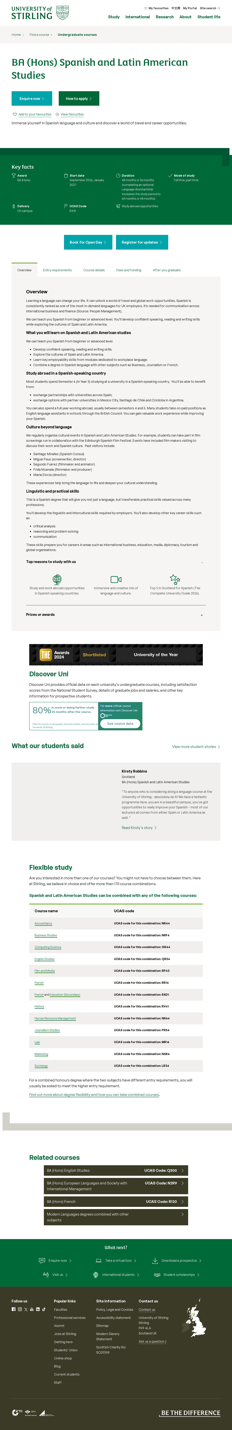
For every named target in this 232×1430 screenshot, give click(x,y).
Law (37, 1042)
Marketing (41, 1054)
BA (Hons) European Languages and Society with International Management (87, 1186)
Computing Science (48, 947)
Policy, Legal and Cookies (114, 1309)
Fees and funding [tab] (128, 270)
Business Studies (46, 935)
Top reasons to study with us (51, 562)
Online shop (63, 1358)
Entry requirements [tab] (57, 270)
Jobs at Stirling (65, 1334)
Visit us (53, 1275)
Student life (208, 16)
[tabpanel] (116, 454)
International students (113, 1275)
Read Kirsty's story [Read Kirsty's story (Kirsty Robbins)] (137, 827)
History (39, 1006)
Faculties (60, 1309)
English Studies (45, 959)
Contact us (147, 1309)
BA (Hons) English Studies (68, 1170)
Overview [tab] (24, 270)
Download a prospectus (174, 1261)
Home (16, 35)
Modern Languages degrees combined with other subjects (88, 1217)
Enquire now (29, 98)
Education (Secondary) (65, 994)
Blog (57, 1366)
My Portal (190, 8)
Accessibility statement (113, 1318)
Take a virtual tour (113, 1261)
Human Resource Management (55, 1018)
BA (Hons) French (61, 1201)
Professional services (70, 1318)
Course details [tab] (94, 270)
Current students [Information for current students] (67, 1374)
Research (165, 16)
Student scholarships (174, 1275)
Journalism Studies (47, 1030)
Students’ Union (65, 1350)
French (39, 982)
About (185, 16)
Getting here (63, 1342)
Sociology (41, 1066)
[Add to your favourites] (32, 114)
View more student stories (194, 746)
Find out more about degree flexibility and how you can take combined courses (94, 1094)
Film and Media (45, 971)
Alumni (59, 1326)
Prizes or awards (40, 614)
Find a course (39, 35)
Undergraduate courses (77, 35)
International (137, 16)
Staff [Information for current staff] (58, 1382)
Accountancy (43, 923)
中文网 (175, 8)
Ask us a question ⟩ (152, 1341)
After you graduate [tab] (167, 270)
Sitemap (102, 1326)
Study (114, 16)
